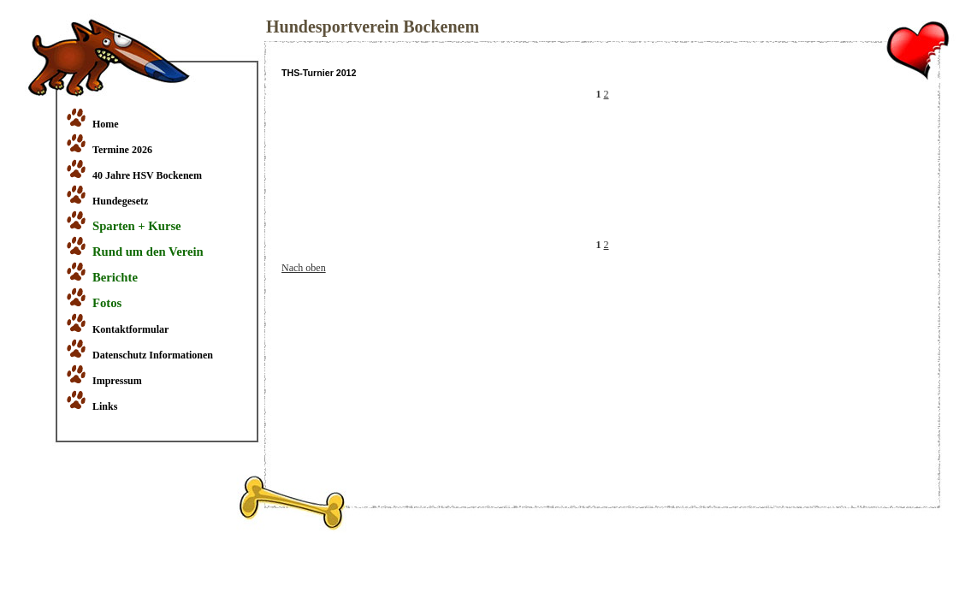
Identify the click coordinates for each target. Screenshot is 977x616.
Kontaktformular (130, 329)
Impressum (117, 381)
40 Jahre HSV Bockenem (147, 175)
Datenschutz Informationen (152, 355)
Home (105, 124)
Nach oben (303, 268)
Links (104, 406)
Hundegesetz (120, 201)
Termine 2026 (122, 150)
